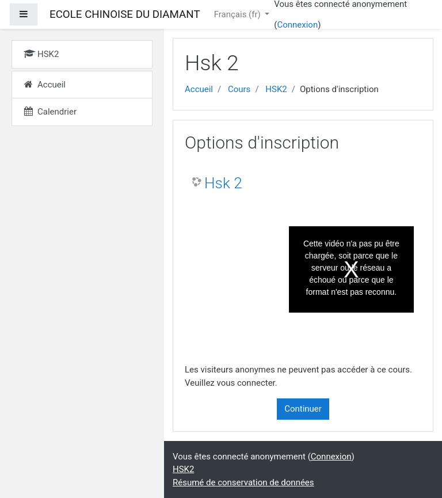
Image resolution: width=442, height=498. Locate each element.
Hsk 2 (223, 183)
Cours (239, 89)
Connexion (297, 25)
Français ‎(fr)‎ (238, 14)
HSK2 (276, 89)
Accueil (199, 89)
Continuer (303, 409)
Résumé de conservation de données (243, 482)
